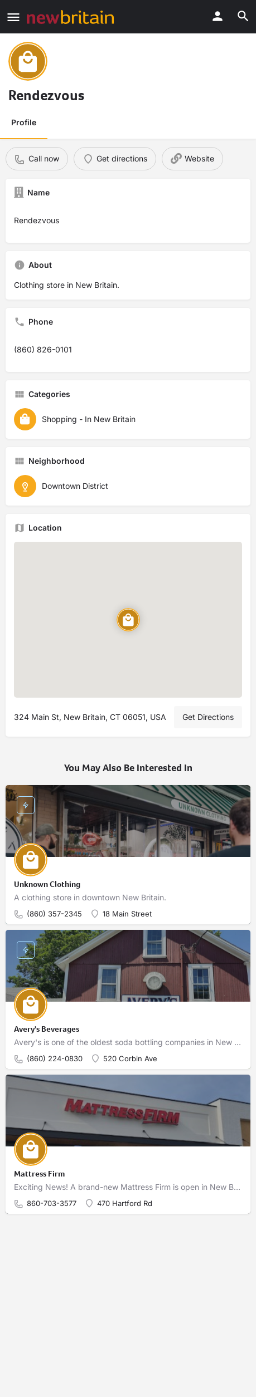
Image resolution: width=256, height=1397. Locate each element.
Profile (23, 122)
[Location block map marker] (128, 619)
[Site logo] (72, 17)
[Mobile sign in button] (217, 16)
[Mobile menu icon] (13, 17)
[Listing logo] (27, 61)
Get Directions (208, 717)
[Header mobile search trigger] (243, 16)
